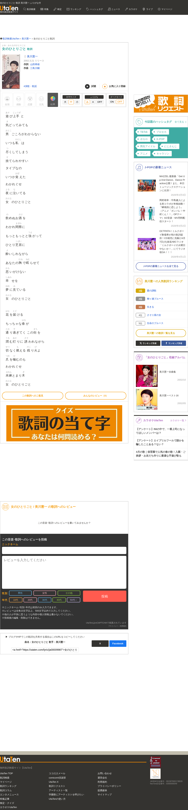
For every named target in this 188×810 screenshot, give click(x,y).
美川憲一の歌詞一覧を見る (161, 333)
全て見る (180, 121)
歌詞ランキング (8, 786)
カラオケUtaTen (8, 807)
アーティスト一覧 (58, 790)
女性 (44, 593)
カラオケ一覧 (177, 420)
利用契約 (123, 626)
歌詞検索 (30, 9)
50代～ (73, 600)
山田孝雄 (35, 64)
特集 (46, 9)
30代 (44, 600)
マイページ (166, 9)
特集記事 (4, 799)
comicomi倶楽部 (57, 777)
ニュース (115, 9)
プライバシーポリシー (109, 786)
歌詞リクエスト (57, 786)
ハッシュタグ (96, 9)
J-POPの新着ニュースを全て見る (160, 266)
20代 (30, 600)
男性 (20, 593)
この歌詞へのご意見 (32, 395)
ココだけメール (57, 773)
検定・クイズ (7, 803)
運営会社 (102, 777)
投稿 (104, 596)
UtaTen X (53, 782)
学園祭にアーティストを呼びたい (66, 794)
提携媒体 (102, 790)
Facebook (117, 643)
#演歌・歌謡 (30, 86)
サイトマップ (105, 794)
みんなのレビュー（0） (95, 395)
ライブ (149, 9)
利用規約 (102, 782)
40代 (59, 600)
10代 (15, 600)
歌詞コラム (6, 790)
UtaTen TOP (6, 773)
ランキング (75, 9)
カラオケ (132, 9)
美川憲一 (32, 56)
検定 (59, 9)
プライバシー (113, 626)
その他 (68, 593)
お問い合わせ (105, 773)
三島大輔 (35, 68)
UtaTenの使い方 (57, 799)
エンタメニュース (9, 794)
